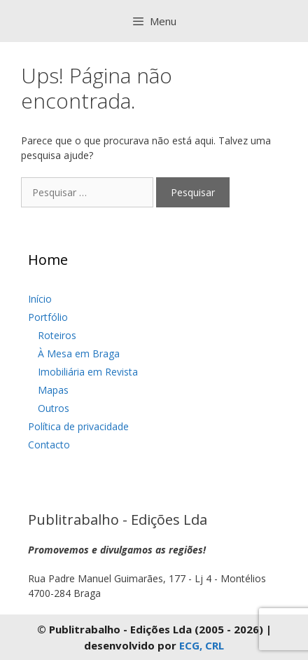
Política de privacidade (78, 426)
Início (40, 298)
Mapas (53, 390)
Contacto (49, 444)
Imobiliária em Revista (88, 371)
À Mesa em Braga (79, 353)
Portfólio (48, 317)
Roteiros (57, 335)
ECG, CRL (201, 645)
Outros (53, 408)
